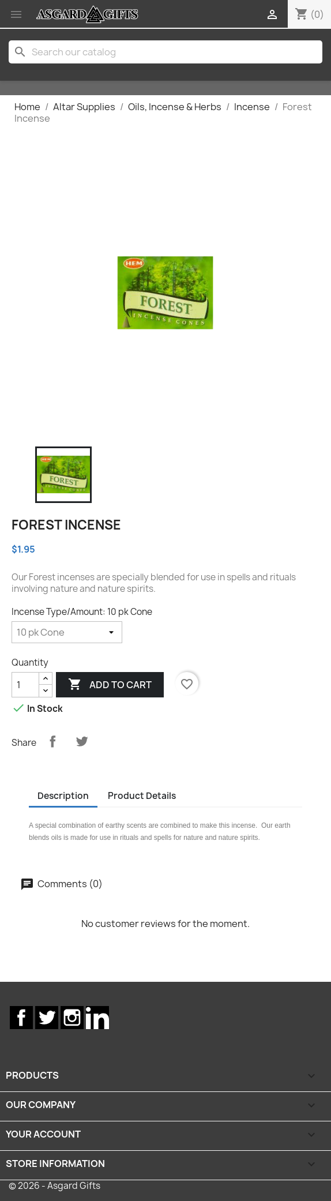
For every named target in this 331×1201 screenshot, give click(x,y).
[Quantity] (25, 684)
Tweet (81, 741)
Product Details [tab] (142, 796)
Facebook (21, 1017)
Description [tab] (63, 796)
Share (52, 741)
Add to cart (110, 684)
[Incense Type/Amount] (67, 632)
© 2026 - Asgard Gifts (54, 1186)
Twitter (46, 1017)
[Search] (165, 51)
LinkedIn (97, 1017)
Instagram (72, 1017)
